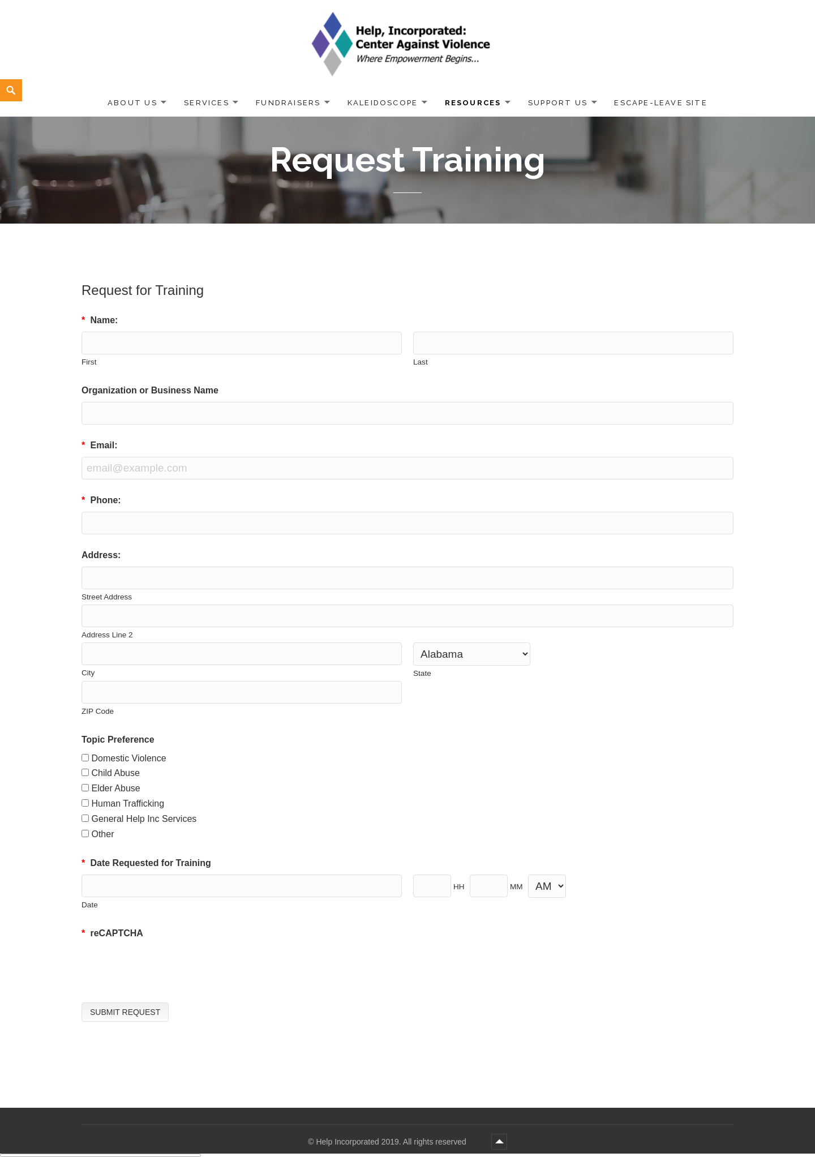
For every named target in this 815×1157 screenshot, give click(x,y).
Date (90, 905)
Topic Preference (118, 739)
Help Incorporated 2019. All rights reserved (392, 1141)
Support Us (557, 102)
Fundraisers (288, 102)
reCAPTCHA (112, 933)
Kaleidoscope (383, 102)
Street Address (107, 597)
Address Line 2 (107, 635)
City (88, 673)
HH (459, 886)
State (422, 673)
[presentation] (168, 967)
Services (206, 102)
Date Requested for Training (146, 863)
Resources (473, 102)
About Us (132, 102)
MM (516, 886)
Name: (100, 320)
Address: (101, 555)
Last (420, 362)
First (89, 362)
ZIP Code (98, 711)
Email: (100, 445)
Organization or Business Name (150, 390)
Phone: (101, 500)
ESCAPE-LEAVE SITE (660, 102)
